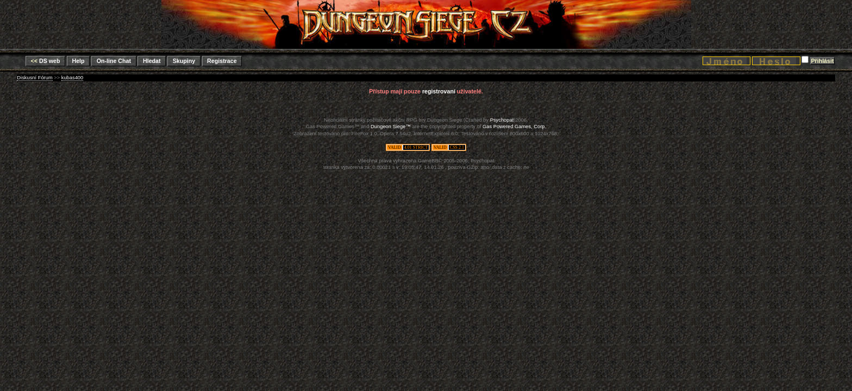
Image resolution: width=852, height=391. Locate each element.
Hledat (152, 61)
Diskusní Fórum (34, 77)
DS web (45, 61)
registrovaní (438, 91)
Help (78, 61)
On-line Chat (114, 61)
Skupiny (184, 61)
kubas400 (72, 77)
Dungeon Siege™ (391, 126)
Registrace (222, 61)
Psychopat (502, 120)
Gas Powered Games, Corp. (514, 126)
